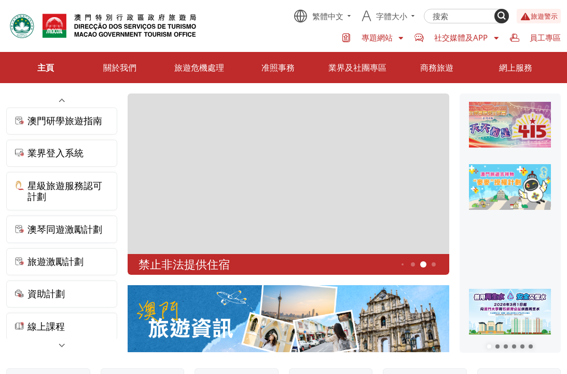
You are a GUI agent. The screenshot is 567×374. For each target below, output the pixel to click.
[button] (489, 346)
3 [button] (402, 264)
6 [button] (433, 264)
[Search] (501, 16)
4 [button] (412, 264)
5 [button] (423, 265)
